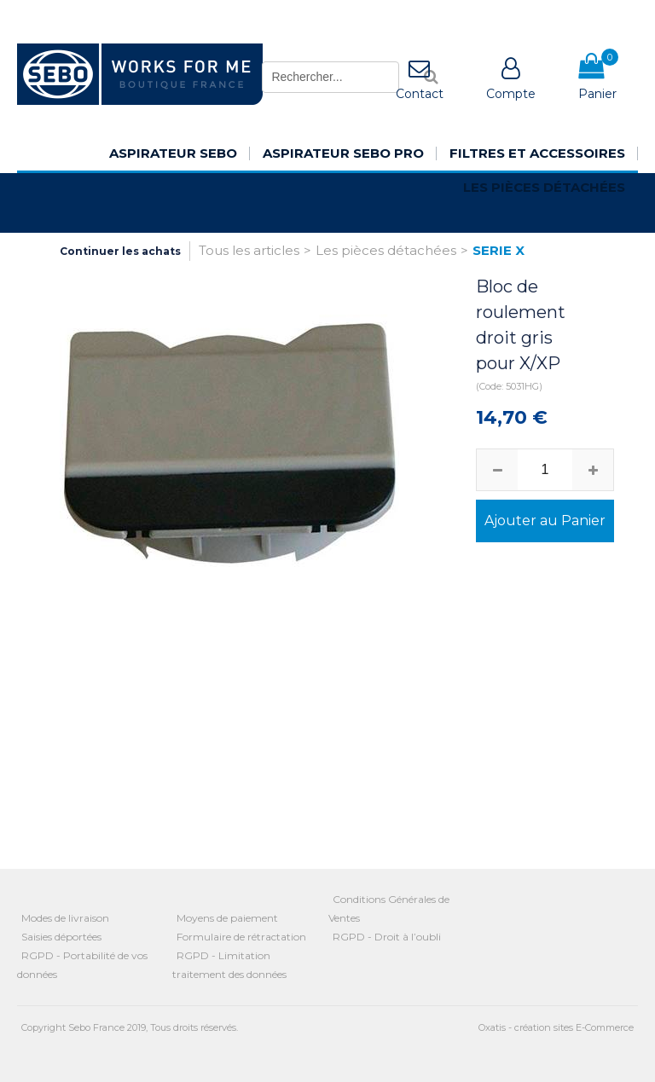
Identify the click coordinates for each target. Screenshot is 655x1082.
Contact (419, 93)
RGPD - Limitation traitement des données (229, 965)
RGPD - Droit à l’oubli (387, 936)
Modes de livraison (65, 917)
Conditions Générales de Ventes (388, 908)
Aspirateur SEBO (173, 153)
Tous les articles (249, 250)
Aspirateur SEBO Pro (343, 153)
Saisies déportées (61, 936)
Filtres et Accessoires (537, 153)
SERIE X (498, 250)
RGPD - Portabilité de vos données (82, 965)
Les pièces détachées (544, 187)
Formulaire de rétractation (241, 936)
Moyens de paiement (227, 917)
